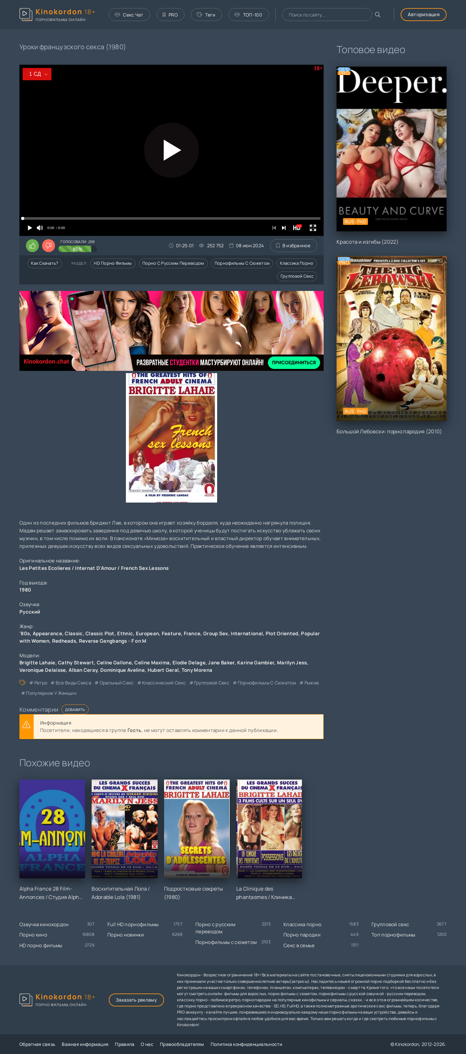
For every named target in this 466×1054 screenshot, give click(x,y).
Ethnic (125, 633)
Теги (206, 15)
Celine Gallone (114, 662)
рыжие (312, 683)
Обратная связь (37, 1044)
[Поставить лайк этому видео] (32, 245)
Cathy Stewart (76, 662)
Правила (124, 1044)
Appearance (47, 633)
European (147, 633)
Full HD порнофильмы (133, 924)
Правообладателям (182, 1044)
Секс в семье (299, 945)
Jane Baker (221, 662)
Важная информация (85, 1044)
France (192, 633)
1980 (25, 589)
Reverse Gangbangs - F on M (113, 641)
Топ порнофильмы (394, 934)
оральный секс (117, 683)
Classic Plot (100, 633)
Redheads (64, 641)
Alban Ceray (83, 670)
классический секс (164, 683)
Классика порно (296, 263)
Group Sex (215, 633)
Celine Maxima (152, 662)
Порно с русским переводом (173, 263)
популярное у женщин (51, 693)
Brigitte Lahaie (37, 662)
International (247, 633)
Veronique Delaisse (42, 670)
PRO (170, 15)
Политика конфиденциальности (246, 1044)
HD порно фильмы (113, 263)
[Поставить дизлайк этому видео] (48, 245)
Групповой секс (297, 276)
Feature (171, 633)
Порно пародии (302, 934)
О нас (147, 1044)
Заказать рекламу (136, 1000)
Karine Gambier (255, 662)
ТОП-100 (248, 15)
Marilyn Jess (292, 662)
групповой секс (211, 683)
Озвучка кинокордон (44, 924)
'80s (24, 633)
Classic (74, 633)
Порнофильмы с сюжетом (242, 263)
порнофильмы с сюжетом (267, 683)
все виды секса (73, 683)
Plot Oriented (282, 633)
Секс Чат (129, 15)
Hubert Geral (163, 670)
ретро (41, 683)
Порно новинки (125, 934)
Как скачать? (45, 263)
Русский (29, 611)
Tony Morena (197, 670)
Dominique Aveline (122, 670)
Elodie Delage (188, 662)
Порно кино (33, 934)
